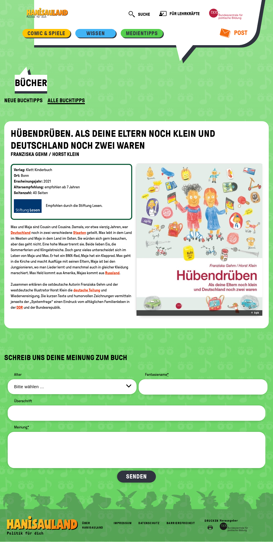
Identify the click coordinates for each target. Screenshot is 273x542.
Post (233, 33)
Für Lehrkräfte (179, 14)
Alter (18, 374)
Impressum (123, 523)
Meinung (21, 427)
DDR (19, 307)
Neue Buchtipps (23, 100)
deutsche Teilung (86, 290)
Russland (112, 273)
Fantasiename (157, 374)
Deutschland (20, 233)
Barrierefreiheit (181, 523)
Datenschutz (149, 523)
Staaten (79, 233)
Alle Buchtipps (66, 100)
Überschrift (23, 401)
